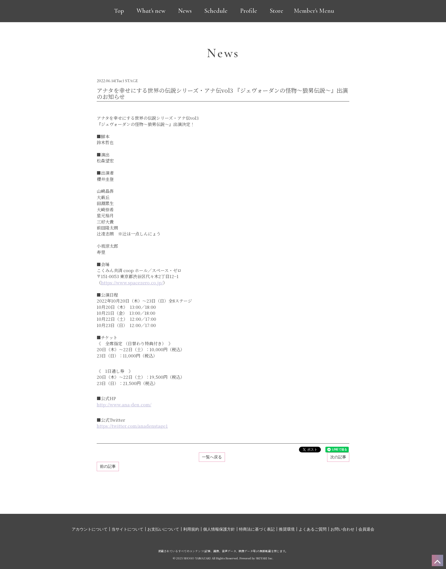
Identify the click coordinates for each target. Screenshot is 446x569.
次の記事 (338, 457)
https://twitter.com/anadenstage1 (132, 426)
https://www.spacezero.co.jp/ (132, 282)
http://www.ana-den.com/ (124, 404)
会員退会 (366, 529)
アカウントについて (90, 529)
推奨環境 (287, 529)
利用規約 (191, 529)
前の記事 (108, 466)
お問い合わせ (342, 529)
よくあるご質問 (313, 529)
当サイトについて (127, 529)
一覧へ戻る (212, 457)
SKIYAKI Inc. (264, 558)
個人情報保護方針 (219, 529)
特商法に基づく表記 (257, 529)
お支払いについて (163, 529)
